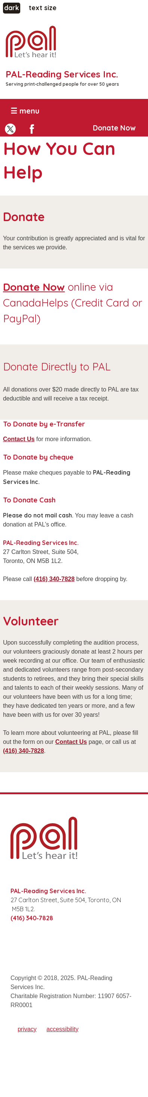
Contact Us (18, 439)
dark (12, 7)
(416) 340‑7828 (54, 579)
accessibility (62, 1029)
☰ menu (24, 110)
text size (43, 8)
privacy (27, 1029)
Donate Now (114, 127)
